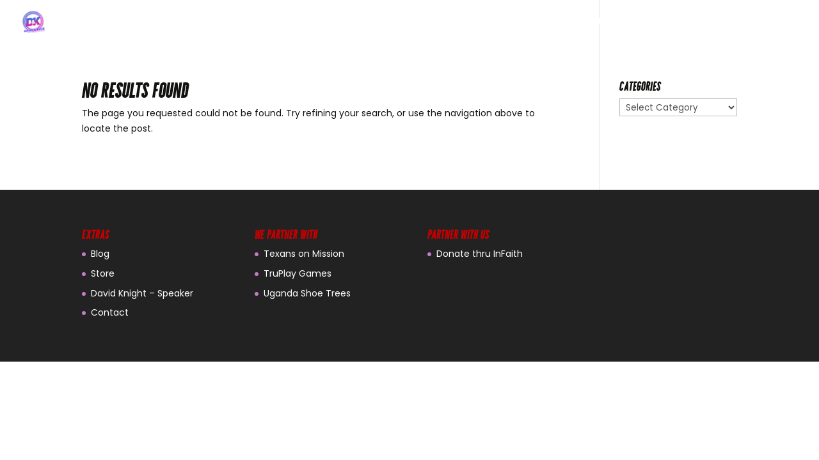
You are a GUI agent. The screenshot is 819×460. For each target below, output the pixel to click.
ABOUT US (602, 22)
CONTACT (773, 22)
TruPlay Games (297, 273)
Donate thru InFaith (479, 253)
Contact (110, 312)
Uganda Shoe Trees (307, 293)
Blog (100, 253)
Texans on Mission (304, 253)
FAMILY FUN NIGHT (687, 22)
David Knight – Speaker (142, 293)
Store (103, 273)
